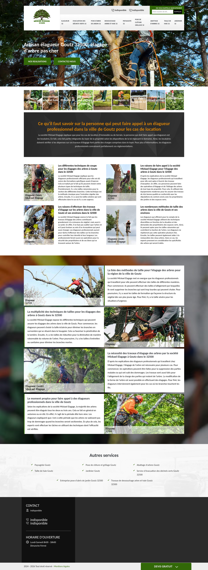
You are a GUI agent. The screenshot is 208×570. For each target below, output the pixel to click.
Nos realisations (37, 61)
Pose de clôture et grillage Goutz (101, 465)
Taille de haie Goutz (44, 471)
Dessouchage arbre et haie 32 (111, 22)
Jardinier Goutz (93, 471)
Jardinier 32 (178, 22)
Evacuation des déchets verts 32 (79, 22)
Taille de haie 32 (167, 22)
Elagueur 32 (65, 22)
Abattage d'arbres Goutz (148, 465)
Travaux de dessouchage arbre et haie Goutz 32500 (132, 482)
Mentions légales (62, 566)
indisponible (120, 10)
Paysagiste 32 (127, 22)
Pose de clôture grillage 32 (139, 22)
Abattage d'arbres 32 (154, 22)
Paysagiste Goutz (42, 465)
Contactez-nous (67, 61)
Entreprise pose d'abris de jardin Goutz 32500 (81, 480)
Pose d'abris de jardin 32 (96, 22)
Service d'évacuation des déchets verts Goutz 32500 (158, 473)
